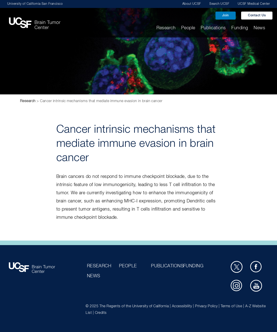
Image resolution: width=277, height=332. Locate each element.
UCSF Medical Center (254, 3)
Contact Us (257, 15)
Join (225, 15)
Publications (213, 28)
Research (166, 28)
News (259, 28)
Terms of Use (231, 306)
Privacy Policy (206, 306)
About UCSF (191, 3)
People (188, 28)
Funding (239, 28)
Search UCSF (219, 3)
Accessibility (182, 306)
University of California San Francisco (35, 3)
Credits (101, 313)
